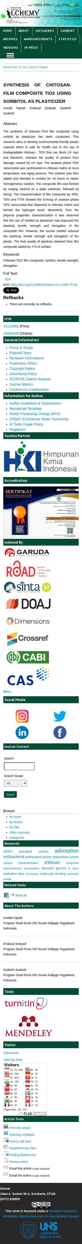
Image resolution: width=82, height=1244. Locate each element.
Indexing (10, 48)
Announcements (38, 39)
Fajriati (43, 67)
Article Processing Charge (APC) (34, 414)
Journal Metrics (21, 384)
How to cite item (20, 1141)
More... (7, 691)
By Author (16, 822)
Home (7, 31)
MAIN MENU (10, 55)
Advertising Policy (23, 374)
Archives (10, 39)
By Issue (15, 816)
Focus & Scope (21, 348)
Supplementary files (22, 1148)
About (24, 31)
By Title (14, 827)
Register (71, 6)
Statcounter (11, 1052)
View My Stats (13, 1059)
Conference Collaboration (29, 389)
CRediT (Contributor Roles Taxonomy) (38, 419)
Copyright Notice (22, 368)
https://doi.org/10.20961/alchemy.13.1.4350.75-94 (43, 284)
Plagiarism (17, 429)
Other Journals (19, 832)
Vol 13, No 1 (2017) (24, 67)
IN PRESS (31, 48)
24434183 (11, 333)
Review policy (18, 1161)
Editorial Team (20, 353)
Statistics (68, 39)
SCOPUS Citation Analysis (30, 379)
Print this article (19, 1128)
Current (68, 31)
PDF (8, 279)
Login (58, 6)
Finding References (22, 1155)
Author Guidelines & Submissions (35, 403)
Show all (18, 895)
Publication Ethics (23, 363)
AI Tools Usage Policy (26, 424)
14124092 (11, 326)
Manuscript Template (25, 408)
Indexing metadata (21, 1134)
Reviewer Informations (26, 358)
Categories (44, 31)
